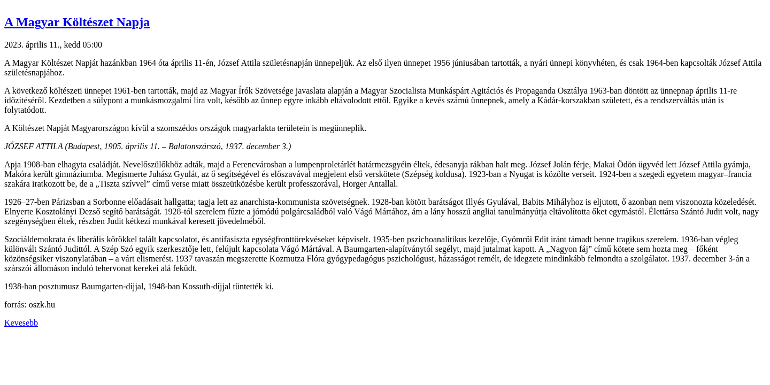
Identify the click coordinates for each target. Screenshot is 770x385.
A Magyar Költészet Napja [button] (77, 22)
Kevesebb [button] (21, 322)
